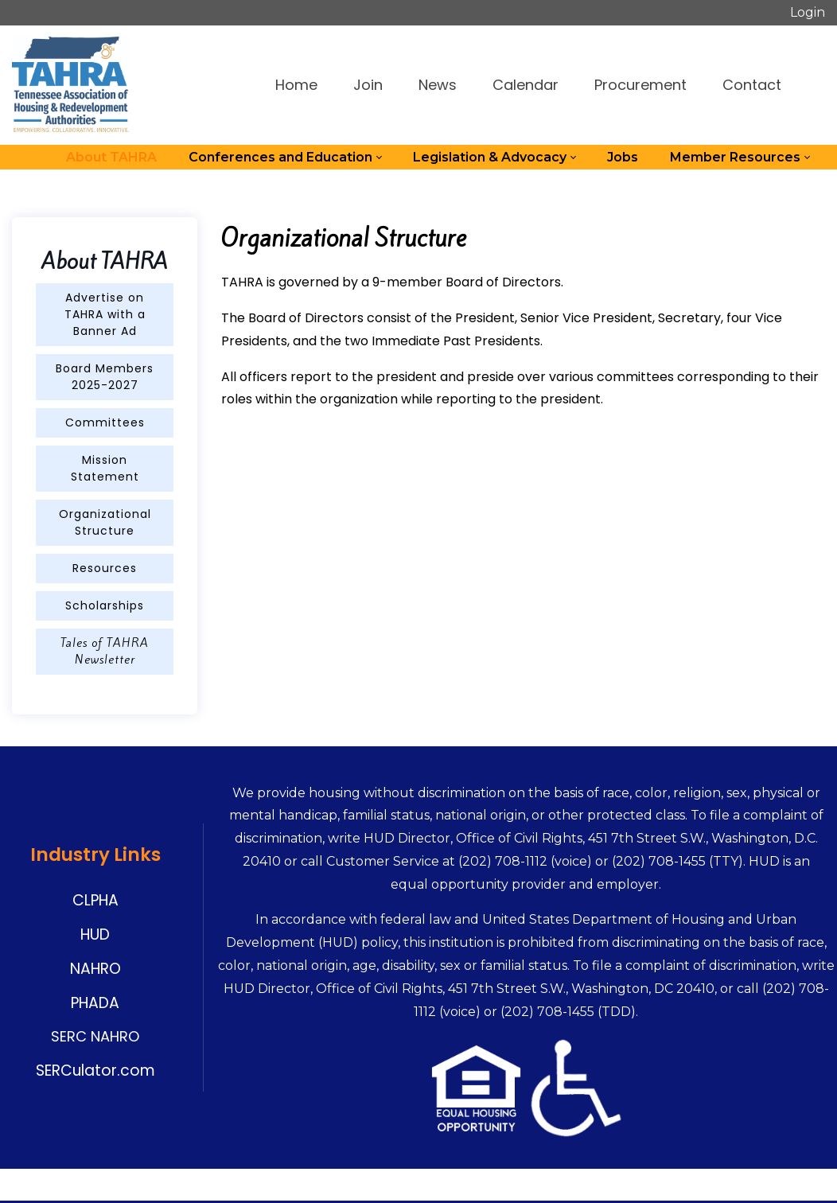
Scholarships (104, 605)
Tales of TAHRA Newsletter (104, 651)
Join (368, 85)
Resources (104, 568)
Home (296, 85)
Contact (751, 85)
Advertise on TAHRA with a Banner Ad (105, 314)
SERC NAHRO (95, 1036)
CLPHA (95, 900)
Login (807, 12)
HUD (95, 934)
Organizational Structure (105, 522)
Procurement (640, 85)
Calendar (525, 85)
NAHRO (95, 968)
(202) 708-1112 (502, 861)
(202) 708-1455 (659, 861)
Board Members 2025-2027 (105, 376)
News (437, 85)
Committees (105, 422)
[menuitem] (111, 157)
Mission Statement (105, 468)
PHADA (95, 1003)
